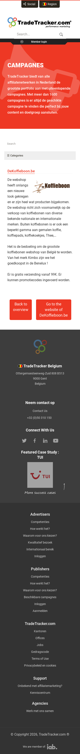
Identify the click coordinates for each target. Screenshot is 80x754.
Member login (39, 41)
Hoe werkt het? (40, 528)
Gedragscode (40, 651)
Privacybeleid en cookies (40, 665)
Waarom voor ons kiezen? (40, 535)
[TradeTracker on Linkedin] (45, 440)
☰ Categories (15, 155)
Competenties (40, 522)
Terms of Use (40, 658)
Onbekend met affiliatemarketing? (40, 686)
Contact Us (40, 411)
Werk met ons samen (40, 711)
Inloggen (40, 556)
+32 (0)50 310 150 (39, 417)
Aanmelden (40, 611)
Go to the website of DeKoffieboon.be (53, 309)
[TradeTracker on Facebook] (34, 440)
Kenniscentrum (40, 692)
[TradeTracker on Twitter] (24, 440)
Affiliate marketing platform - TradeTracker (39, 22)
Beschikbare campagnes (40, 597)
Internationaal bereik (40, 549)
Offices (40, 638)
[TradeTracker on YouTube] (55, 440)
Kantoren (40, 631)
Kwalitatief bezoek (40, 542)
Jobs (40, 645)
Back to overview (20, 307)
